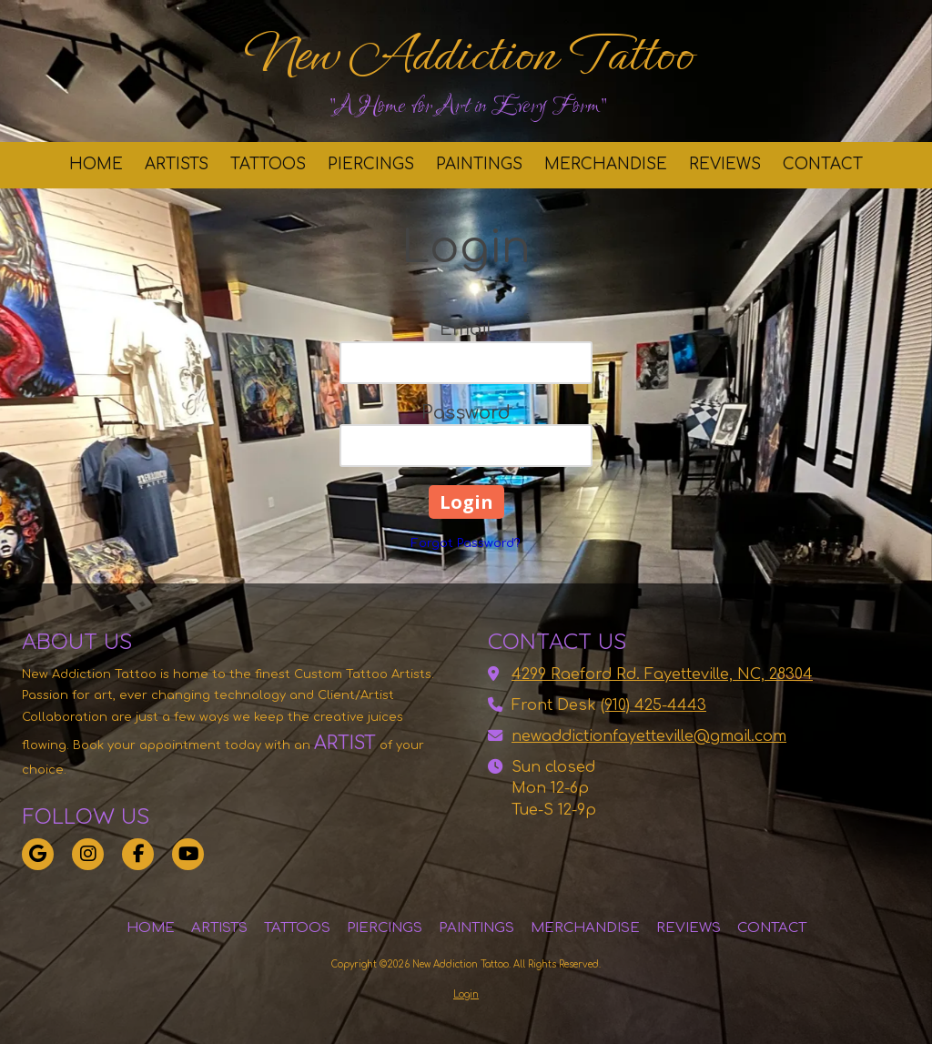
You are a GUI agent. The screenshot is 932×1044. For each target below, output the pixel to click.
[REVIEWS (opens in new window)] (725, 165)
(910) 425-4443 (653, 705)
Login (466, 994)
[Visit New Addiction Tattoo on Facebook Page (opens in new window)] (138, 854)
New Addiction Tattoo (468, 54)
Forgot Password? (466, 543)
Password (466, 412)
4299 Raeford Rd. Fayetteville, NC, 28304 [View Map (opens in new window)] (662, 674)
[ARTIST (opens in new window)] (320, 744)
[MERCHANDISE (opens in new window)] (605, 165)
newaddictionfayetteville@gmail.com (649, 736)
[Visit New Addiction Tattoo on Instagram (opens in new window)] (88, 854)
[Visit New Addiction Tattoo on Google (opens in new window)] (38, 854)
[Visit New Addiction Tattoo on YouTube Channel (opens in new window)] (188, 854)
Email (466, 329)
